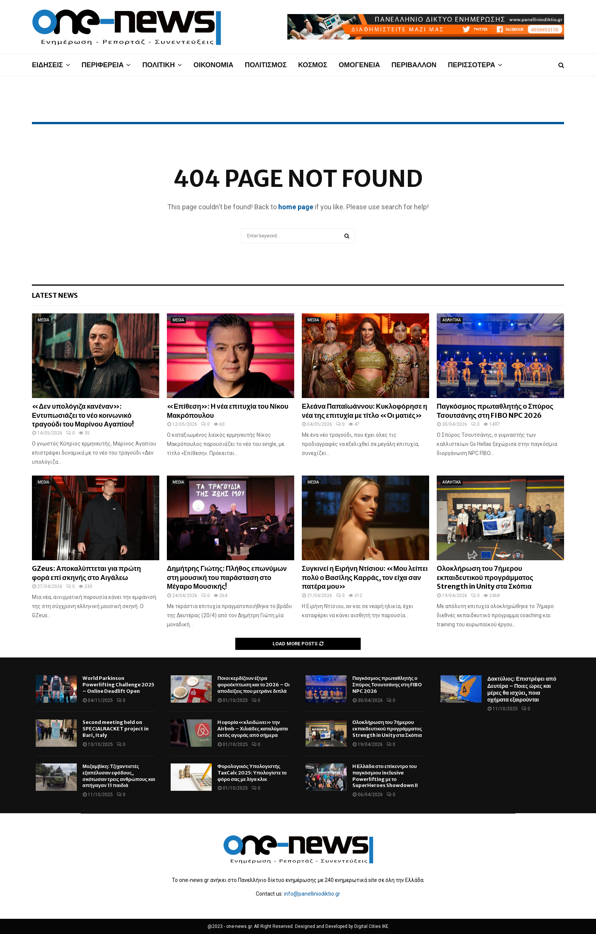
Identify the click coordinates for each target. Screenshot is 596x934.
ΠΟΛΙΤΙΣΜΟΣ (266, 64)
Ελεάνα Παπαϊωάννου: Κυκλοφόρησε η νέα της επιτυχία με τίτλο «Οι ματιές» (364, 410)
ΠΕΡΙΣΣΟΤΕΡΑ (471, 64)
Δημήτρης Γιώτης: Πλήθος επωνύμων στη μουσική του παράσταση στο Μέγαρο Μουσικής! (227, 577)
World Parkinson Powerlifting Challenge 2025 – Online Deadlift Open (118, 684)
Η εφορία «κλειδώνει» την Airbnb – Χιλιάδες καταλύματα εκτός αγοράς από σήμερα (252, 728)
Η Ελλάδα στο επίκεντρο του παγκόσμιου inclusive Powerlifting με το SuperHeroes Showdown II (385, 776)
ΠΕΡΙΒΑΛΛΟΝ (414, 64)
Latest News (55, 295)
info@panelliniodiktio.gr (312, 894)
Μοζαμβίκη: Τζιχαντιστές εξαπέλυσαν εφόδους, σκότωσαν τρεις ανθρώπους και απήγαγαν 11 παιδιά (118, 776)
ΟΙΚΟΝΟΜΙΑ (213, 64)
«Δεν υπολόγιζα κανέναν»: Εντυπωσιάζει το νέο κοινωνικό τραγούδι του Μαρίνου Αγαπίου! (83, 415)
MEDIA (43, 320)
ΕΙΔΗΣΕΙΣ (47, 64)
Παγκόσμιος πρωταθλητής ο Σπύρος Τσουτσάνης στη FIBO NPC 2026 (495, 410)
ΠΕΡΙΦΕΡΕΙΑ (103, 64)
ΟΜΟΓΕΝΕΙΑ (359, 64)
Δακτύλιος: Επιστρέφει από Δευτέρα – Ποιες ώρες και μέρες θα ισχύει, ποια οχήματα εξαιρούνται (521, 689)
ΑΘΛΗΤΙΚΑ (451, 320)
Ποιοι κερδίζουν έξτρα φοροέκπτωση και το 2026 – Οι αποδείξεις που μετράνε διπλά (253, 684)
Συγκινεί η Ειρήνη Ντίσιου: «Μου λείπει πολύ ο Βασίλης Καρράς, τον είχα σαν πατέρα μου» (365, 577)
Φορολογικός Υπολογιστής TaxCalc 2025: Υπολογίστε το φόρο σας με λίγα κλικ (252, 772)
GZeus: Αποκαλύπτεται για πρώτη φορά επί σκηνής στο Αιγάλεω (86, 573)
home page (295, 207)
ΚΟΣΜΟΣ (312, 64)
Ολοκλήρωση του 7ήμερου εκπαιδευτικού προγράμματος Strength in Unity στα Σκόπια (485, 577)
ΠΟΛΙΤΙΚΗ (158, 64)
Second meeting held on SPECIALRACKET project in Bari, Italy (115, 728)
